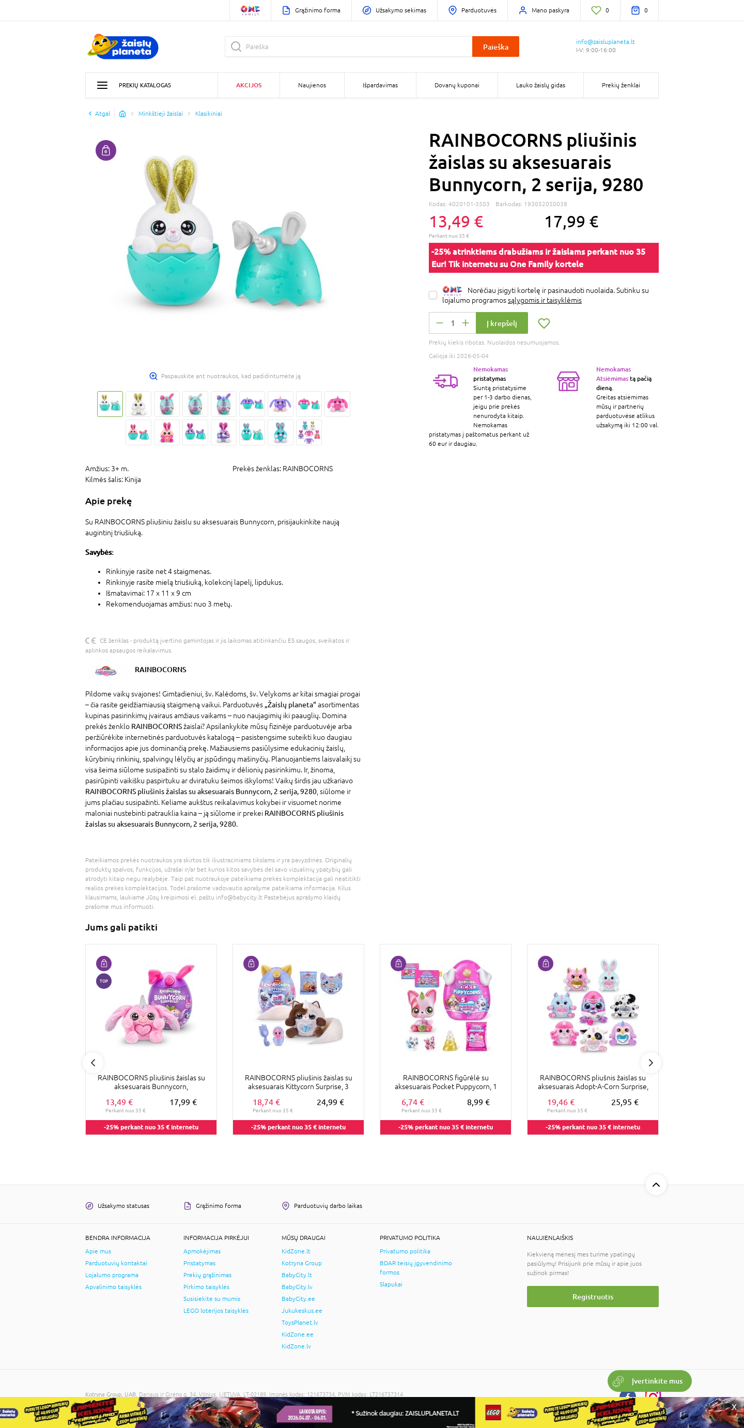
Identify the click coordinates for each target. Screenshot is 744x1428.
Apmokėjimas (202, 1251)
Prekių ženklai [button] (621, 85)
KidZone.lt (296, 1251)
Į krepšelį (502, 323)
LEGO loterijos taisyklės (216, 1310)
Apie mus (98, 1251)
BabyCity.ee (298, 1298)
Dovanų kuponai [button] (457, 85)
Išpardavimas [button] (380, 85)
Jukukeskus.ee (302, 1310)
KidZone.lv (296, 1346)
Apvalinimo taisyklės (113, 1287)
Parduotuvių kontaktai (116, 1263)
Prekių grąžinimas (207, 1275)
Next (651, 1062)
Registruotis (592, 1296)
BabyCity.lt (297, 1275)
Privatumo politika (405, 1251)
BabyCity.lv (297, 1287)
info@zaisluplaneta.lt (605, 41)
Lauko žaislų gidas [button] (540, 85)
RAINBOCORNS (161, 669)
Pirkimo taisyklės (206, 1287)
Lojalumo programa (111, 1275)
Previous (93, 1062)
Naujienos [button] (312, 85)
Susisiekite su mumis (211, 1298)
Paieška (495, 46)
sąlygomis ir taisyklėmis (545, 300)
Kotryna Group (302, 1263)
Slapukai (391, 1284)
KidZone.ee (298, 1334)
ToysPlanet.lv (300, 1322)
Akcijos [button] (248, 85)
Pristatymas (199, 1263)
